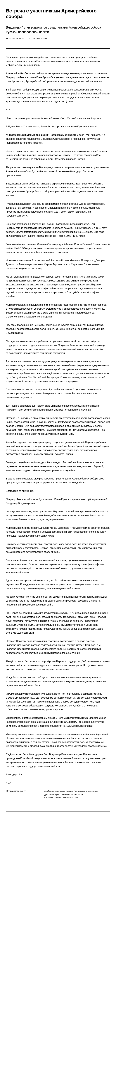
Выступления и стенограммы (86, 791)
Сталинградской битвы (60, 244)
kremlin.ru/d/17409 (70, 797)
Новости (69, 791)
